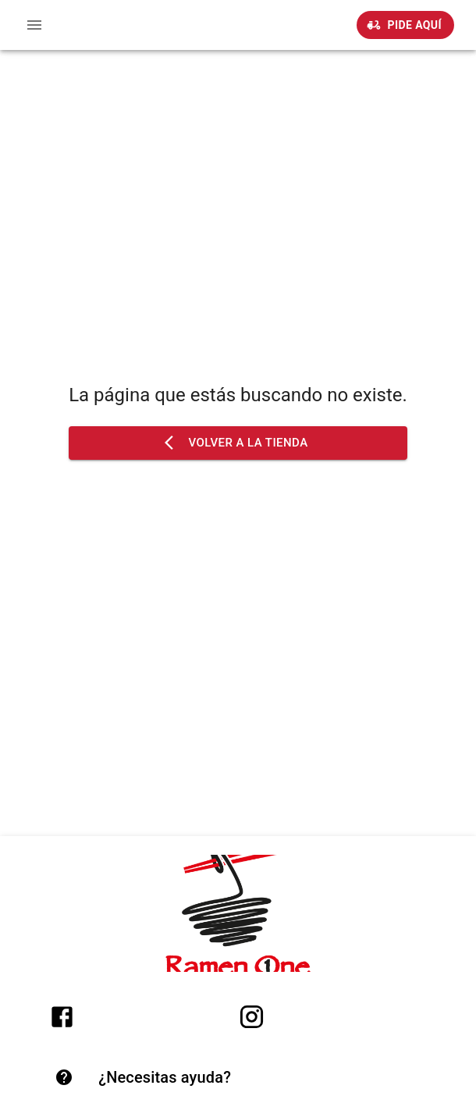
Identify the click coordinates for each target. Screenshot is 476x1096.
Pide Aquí (405, 25)
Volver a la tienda (238, 442)
